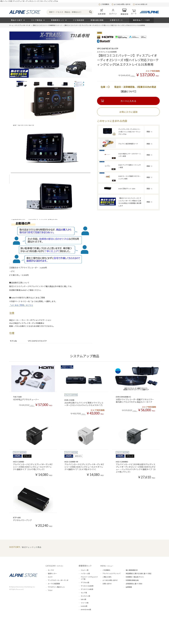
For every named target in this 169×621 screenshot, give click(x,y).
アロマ (50, 590)
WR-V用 (83, 599)
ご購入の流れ (107, 577)
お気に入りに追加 (128, 112)
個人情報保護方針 (132, 570)
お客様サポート (116, 20)
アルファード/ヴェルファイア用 (89, 578)
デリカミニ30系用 (87, 589)
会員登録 (102, 12)
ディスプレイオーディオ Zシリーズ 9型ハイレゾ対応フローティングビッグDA (129, 131)
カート (134, 12)
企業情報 (129, 587)
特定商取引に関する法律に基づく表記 (138, 573)
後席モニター (52, 573)
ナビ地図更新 (78, 20)
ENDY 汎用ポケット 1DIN (126, 189)
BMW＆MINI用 (86, 609)
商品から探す (16, 20)
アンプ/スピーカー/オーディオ (58, 580)
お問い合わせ (107, 584)
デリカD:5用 (85, 582)
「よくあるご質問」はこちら (21, 305)
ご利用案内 (105, 4)
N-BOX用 (84, 606)
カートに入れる (128, 101)
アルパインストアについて (112, 573)
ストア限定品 (36, 20)
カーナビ (51, 570)
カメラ (50, 577)
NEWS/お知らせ (141, 4)
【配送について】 (128, 91)
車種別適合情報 (97, 20)
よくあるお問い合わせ (122, 4)
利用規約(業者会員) (132, 580)
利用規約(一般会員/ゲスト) (135, 577)
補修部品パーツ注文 (141, 20)
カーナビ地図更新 (54, 584)
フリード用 (84, 603)
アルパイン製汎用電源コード (128, 144)
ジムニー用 (84, 570)
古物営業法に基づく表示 (134, 584)
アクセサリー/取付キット (56, 587)
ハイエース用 (85, 573)
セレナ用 (84, 593)
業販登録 (124, 12)
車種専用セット (57, 20)
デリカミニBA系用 (87, 586)
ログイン (113, 12)
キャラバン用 (85, 596)
